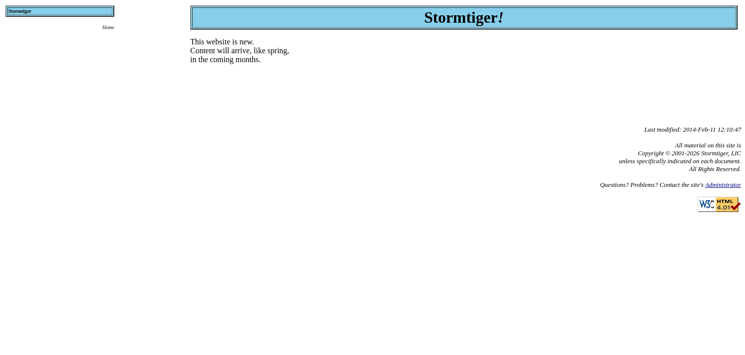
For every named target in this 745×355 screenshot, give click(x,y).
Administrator (723, 184)
